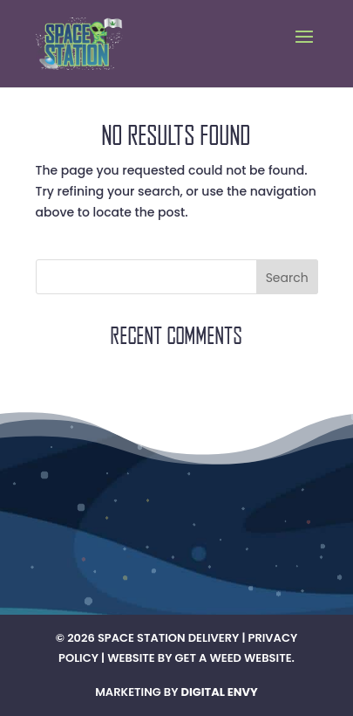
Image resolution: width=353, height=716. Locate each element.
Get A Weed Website (233, 658)
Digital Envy (219, 692)
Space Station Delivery (168, 638)
